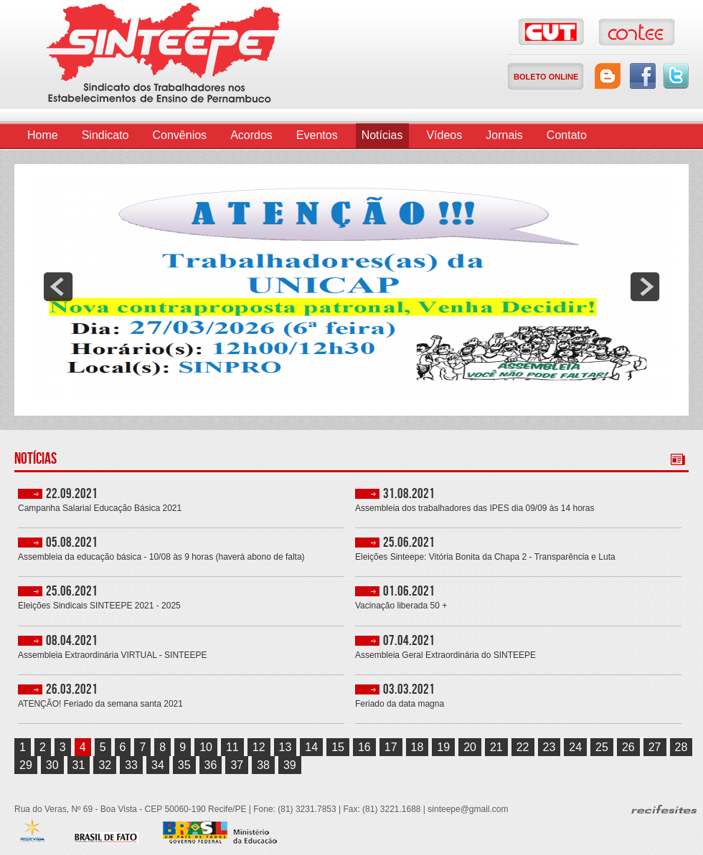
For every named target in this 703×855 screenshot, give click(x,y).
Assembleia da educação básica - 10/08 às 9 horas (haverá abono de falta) (161, 557)
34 (157, 765)
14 (311, 747)
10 (205, 747)
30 (52, 765)
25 (601, 747)
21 (496, 747)
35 (184, 765)
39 (289, 765)
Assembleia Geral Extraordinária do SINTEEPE (445, 655)
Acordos (251, 135)
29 (25, 765)
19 (443, 747)
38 (263, 765)
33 (131, 765)
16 (364, 747)
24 (575, 747)
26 (628, 747)
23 (549, 747)
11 (232, 747)
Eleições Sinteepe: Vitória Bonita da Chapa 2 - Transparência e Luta (485, 557)
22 (522, 747)
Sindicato (105, 135)
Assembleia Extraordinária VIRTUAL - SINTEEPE (112, 655)
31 (78, 765)
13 (285, 747)
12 (259, 747)
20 (469, 747)
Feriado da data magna (399, 704)
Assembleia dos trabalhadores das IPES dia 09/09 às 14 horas (475, 508)
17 (390, 747)
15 (337, 747)
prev (58, 287)
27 (654, 747)
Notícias (382, 135)
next (645, 287)
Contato (567, 135)
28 (681, 747)
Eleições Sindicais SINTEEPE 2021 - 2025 (99, 606)
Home (42, 135)
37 (236, 765)
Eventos (317, 135)
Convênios (180, 135)
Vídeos (444, 135)
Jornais (504, 135)
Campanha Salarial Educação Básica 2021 (99, 508)
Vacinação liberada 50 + (401, 606)
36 (210, 765)
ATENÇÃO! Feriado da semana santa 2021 (100, 704)
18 (417, 747)
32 (104, 765)
